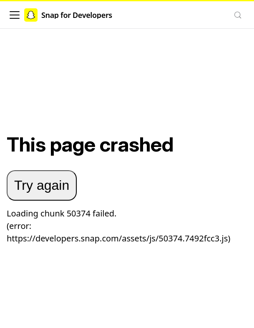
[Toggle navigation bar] (14, 15)
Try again (41, 185)
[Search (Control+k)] (238, 14)
